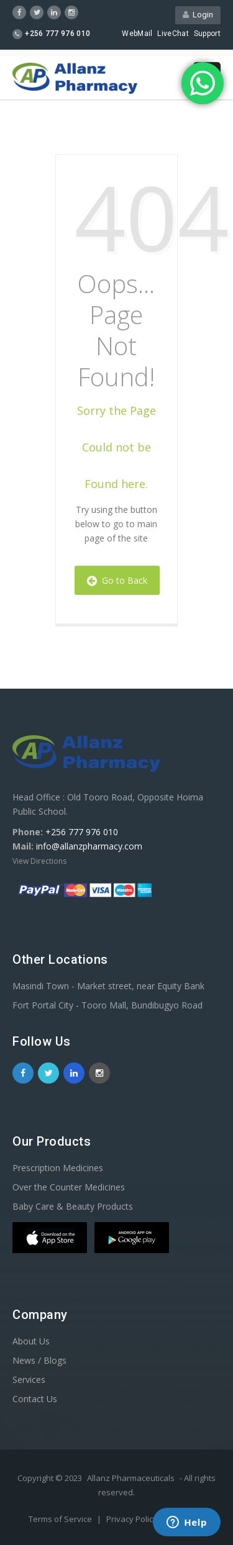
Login (198, 14)
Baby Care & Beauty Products (72, 1206)
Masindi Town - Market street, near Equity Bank (108, 986)
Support (207, 33)
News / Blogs (39, 1360)
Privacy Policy (132, 1519)
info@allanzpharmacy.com (89, 846)
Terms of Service (61, 1519)
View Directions (39, 861)
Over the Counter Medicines (68, 1187)
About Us (31, 1341)
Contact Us (34, 1399)
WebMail (137, 33)
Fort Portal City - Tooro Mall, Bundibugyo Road (107, 1005)
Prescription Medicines (57, 1168)
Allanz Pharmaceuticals (131, 1478)
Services (28, 1379)
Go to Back (117, 580)
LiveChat (172, 33)
